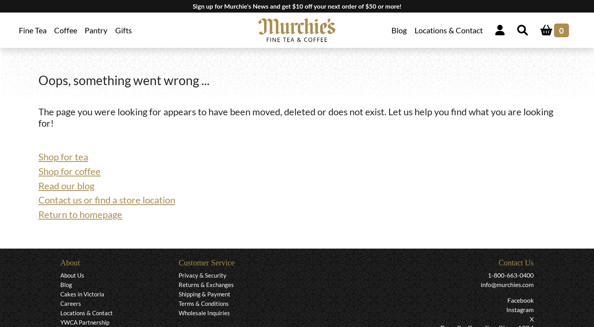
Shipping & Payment (204, 294)
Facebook (520, 300)
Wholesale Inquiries (204, 312)
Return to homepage (80, 214)
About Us (72, 275)
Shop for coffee (69, 171)
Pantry (96, 30)
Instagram (520, 309)
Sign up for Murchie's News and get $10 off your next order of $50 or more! (297, 6)
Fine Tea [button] (33, 30)
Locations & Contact (449, 30)
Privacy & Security (202, 275)
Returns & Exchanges (206, 284)
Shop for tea (63, 156)
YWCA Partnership (84, 322)
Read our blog (66, 185)
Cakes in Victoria (82, 294)
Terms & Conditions (204, 303)
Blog (399, 30)
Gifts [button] (123, 30)
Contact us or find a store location (106, 199)
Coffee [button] (65, 30)
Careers (70, 303)
